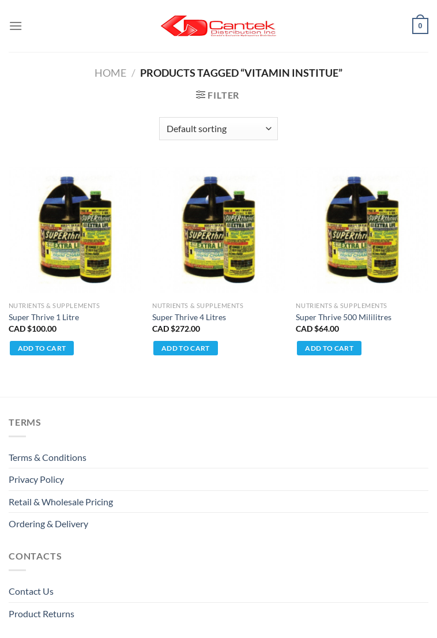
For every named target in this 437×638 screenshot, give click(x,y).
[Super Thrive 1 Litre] (75, 229)
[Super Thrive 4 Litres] (218, 229)
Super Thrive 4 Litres (189, 317)
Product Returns (41, 613)
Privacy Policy (36, 479)
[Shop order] (218, 128)
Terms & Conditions (47, 457)
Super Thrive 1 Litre (44, 317)
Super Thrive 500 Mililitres (343, 317)
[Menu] (15, 26)
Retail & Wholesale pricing (61, 501)
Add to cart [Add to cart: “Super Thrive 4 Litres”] (185, 348)
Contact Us (31, 591)
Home (110, 72)
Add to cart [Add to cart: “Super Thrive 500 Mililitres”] (329, 348)
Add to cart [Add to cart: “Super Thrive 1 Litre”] (42, 348)
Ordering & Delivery (48, 523)
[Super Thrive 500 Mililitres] (362, 229)
